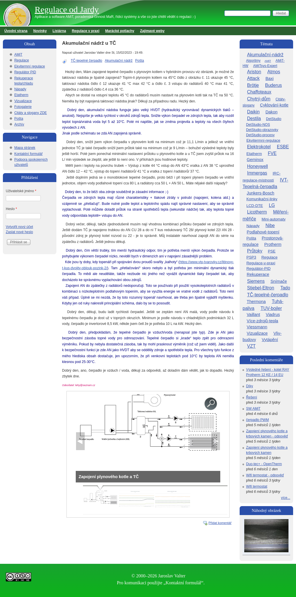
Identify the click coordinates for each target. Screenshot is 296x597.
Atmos (273, 71)
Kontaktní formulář (28, 154)
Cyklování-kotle (274, 105)
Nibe (270, 225)
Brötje (253, 85)
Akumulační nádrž (119, 61)
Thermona (256, 301)
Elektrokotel (259, 146)
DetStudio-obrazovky (262, 130)
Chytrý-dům (259, 98)
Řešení (251, 397)
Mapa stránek (24, 148)
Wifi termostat (256, 486)
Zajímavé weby (152, 31)
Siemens (256, 281)
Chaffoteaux (259, 91)
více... (285, 498)
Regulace (21, 60)
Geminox (255, 159)
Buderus (273, 85)
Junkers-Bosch (260, 193)
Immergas (257, 173)
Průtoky (254, 250)
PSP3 (251, 257)
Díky (249, 386)
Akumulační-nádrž (265, 54)
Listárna (59, 31)
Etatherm (21, 95)
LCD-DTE (254, 205)
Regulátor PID (25, 72)
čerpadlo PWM (257, 420)
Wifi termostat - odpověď (265, 475)
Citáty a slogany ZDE (30, 113)
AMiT (18, 55)
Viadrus (273, 314)
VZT (251, 346)
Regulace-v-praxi (260, 263)
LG (272, 205)
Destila (254, 118)
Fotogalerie (23, 107)
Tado (285, 287)
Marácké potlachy (119, 31)
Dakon (271, 112)
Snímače (279, 281)
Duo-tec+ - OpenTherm (264, 464)
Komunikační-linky (261, 199)
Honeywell (257, 166)
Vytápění (270, 339)
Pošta (139, 61)
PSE (271, 251)
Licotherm (257, 211)
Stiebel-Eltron (260, 287)
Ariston (254, 71)
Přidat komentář (220, 523)
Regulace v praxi (85, 31)
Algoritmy (253, 61)
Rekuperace (258, 274)
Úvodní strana (15, 31)
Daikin (253, 111)
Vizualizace (23, 101)
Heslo (11, 209)
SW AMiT (253, 409)
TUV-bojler (271, 308)
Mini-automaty (274, 219)
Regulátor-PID (258, 268)
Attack (253, 78)
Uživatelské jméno (21, 191)
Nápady (20, 89)
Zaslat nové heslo (19, 232)
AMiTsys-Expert (265, 66)
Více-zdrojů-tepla (262, 321)
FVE (272, 153)
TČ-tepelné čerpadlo (86, 61)
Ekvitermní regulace (29, 66)
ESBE (283, 146)
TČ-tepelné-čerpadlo (267, 294)
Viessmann (257, 327)
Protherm (272, 244)
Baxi (269, 78)
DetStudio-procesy (260, 135)
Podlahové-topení (263, 232)
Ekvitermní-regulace (263, 140)
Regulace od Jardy (67, 9)
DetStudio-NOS (258, 125)
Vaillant (253, 314)
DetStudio (273, 119)
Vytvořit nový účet (19, 227)
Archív (19, 124)
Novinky (40, 31)
